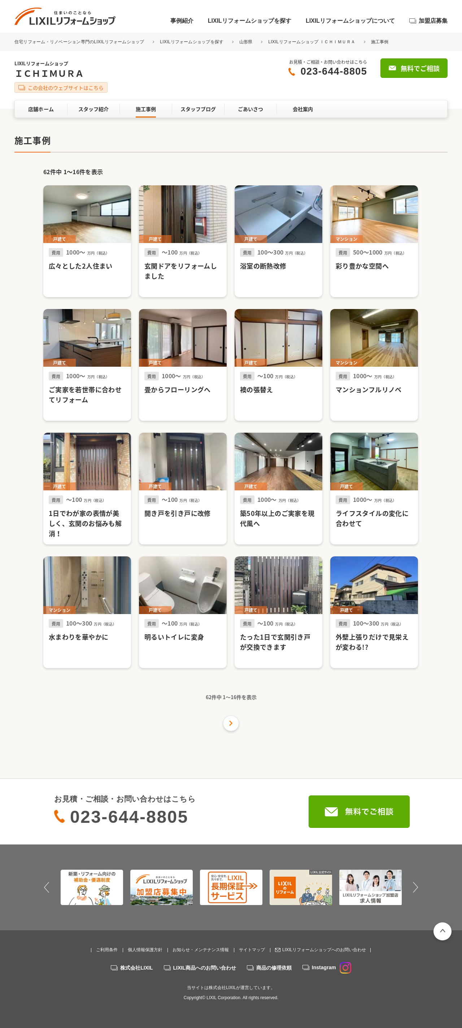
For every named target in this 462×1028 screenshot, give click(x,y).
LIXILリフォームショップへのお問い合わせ (324, 949)
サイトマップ (252, 949)
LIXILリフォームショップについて (350, 21)
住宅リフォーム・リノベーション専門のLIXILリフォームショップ (79, 41)
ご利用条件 (107, 949)
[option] (92, 887)
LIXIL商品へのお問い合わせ (204, 968)
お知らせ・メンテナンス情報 (201, 949)
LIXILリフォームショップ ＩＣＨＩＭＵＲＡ (311, 41)
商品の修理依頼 (274, 968)
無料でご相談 (420, 68)
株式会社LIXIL (136, 968)
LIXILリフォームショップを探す (249, 21)
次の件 (231, 723)
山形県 (246, 41)
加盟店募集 (433, 21)
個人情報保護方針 (145, 949)
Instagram (331, 967)
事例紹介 (181, 21)
